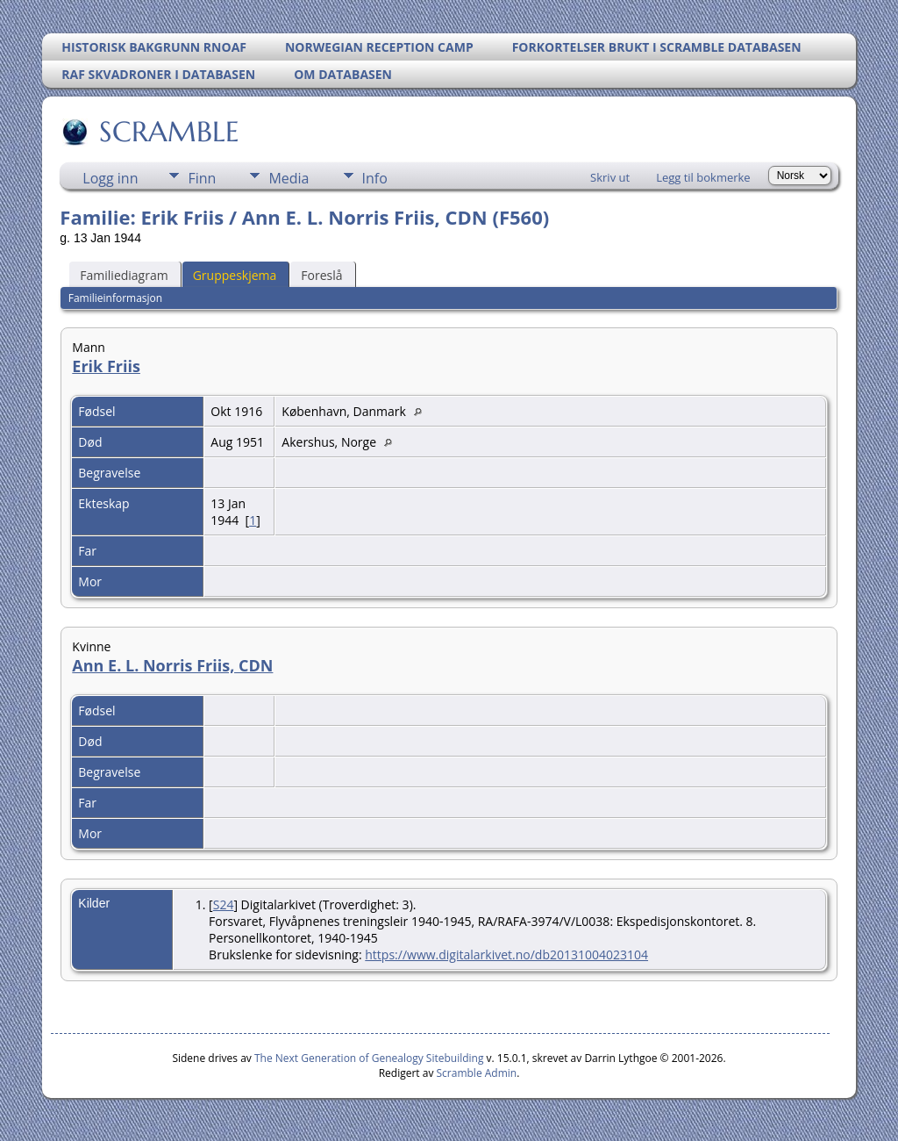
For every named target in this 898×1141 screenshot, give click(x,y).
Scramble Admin (477, 1073)
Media (288, 178)
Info (375, 178)
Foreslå (321, 275)
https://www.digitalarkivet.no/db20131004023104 (506, 954)
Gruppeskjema (235, 275)
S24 (223, 904)
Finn (202, 178)
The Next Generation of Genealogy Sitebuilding (369, 1058)
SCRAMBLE (167, 131)
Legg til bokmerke (703, 177)
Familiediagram (123, 275)
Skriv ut (610, 177)
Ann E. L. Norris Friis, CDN (172, 665)
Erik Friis (106, 366)
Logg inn (110, 178)
